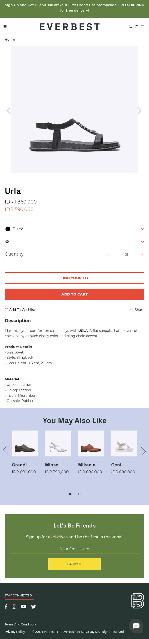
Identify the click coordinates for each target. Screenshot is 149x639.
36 (74, 241)
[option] (74, 109)
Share (136, 310)
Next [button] (139, 110)
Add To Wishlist (20, 310)
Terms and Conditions (21, 624)
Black (74, 229)
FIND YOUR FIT (74, 278)
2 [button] (79, 494)
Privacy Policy (15, 632)
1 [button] (70, 494)
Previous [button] (8, 110)
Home (10, 39)
